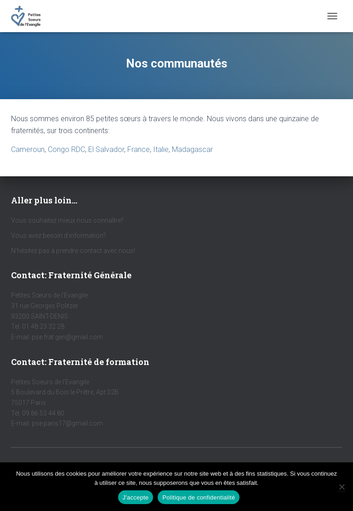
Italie (161, 149)
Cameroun (28, 149)
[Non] (341, 486)
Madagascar (192, 149)
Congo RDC (66, 149)
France (138, 149)
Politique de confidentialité (198, 497)
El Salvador (106, 149)
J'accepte (136, 497)
